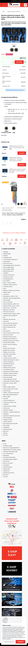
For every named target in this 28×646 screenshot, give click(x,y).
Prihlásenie (15, 1)
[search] (25, 5)
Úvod (3, 11)
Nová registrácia (23, 1)
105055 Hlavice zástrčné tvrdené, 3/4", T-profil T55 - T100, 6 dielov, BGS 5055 (16, 159)
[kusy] (8, 62)
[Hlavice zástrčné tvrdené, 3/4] (14, 39)
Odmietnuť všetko (9, 642)
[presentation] (1, 204)
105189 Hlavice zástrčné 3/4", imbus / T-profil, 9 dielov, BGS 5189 (16, 147)
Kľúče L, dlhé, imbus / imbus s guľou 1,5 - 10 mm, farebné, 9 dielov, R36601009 (14, 214)
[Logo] (14, 5)
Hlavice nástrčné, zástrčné (13, 11)
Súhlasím (20, 642)
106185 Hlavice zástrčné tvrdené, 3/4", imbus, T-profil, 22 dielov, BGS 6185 (17, 171)
